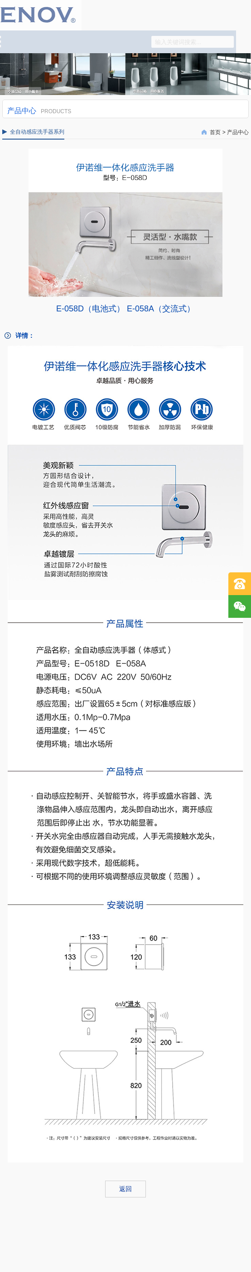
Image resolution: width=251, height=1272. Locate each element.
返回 (125, 1188)
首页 (215, 132)
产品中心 (238, 132)
